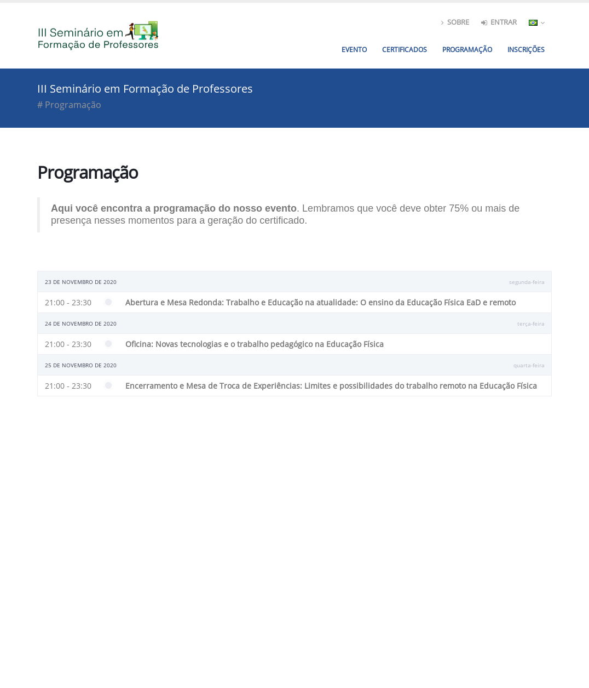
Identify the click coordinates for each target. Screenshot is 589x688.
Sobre (455, 22)
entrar (499, 22)
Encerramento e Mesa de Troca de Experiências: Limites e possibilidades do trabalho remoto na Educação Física (331, 385)
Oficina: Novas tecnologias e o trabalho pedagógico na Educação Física (254, 344)
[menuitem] (526, 50)
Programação (467, 49)
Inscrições (526, 49)
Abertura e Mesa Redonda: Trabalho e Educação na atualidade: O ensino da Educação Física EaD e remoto (320, 302)
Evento (354, 49)
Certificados (404, 49)
